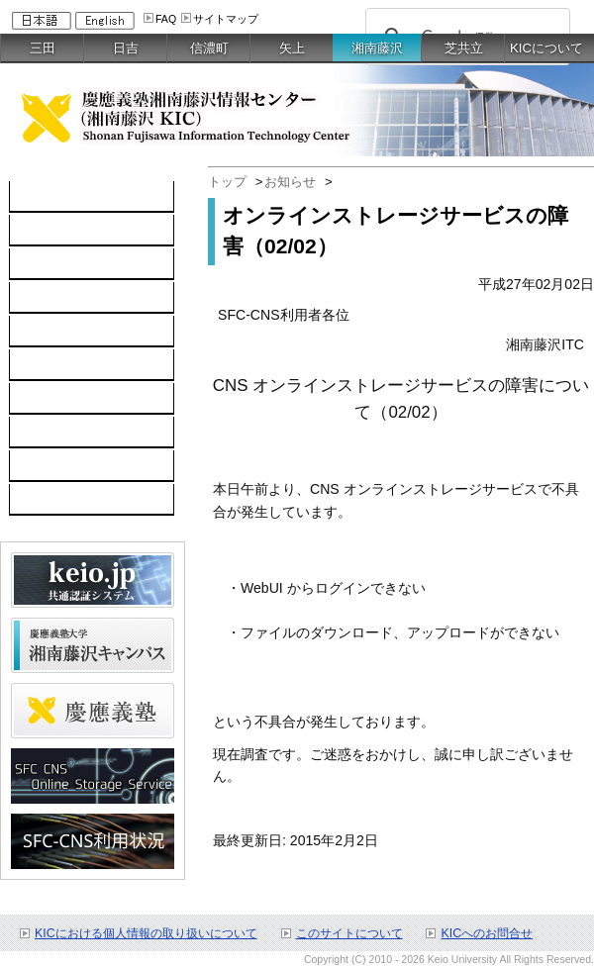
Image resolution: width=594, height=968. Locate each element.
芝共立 (464, 48)
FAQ (165, 19)
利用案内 (47, 399)
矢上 (292, 48)
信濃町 (209, 48)
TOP (34, 197)
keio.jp (40, 331)
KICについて (546, 48)
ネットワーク (61, 264)
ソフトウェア (61, 298)
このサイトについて (349, 933)
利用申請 (47, 432)
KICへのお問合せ (487, 933)
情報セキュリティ (75, 365)
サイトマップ (225, 19)
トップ (227, 181)
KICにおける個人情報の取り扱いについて (146, 933)
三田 (42, 48)
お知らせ (290, 181)
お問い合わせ (61, 466)
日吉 (126, 48)
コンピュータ (61, 231)
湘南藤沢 (377, 48)
